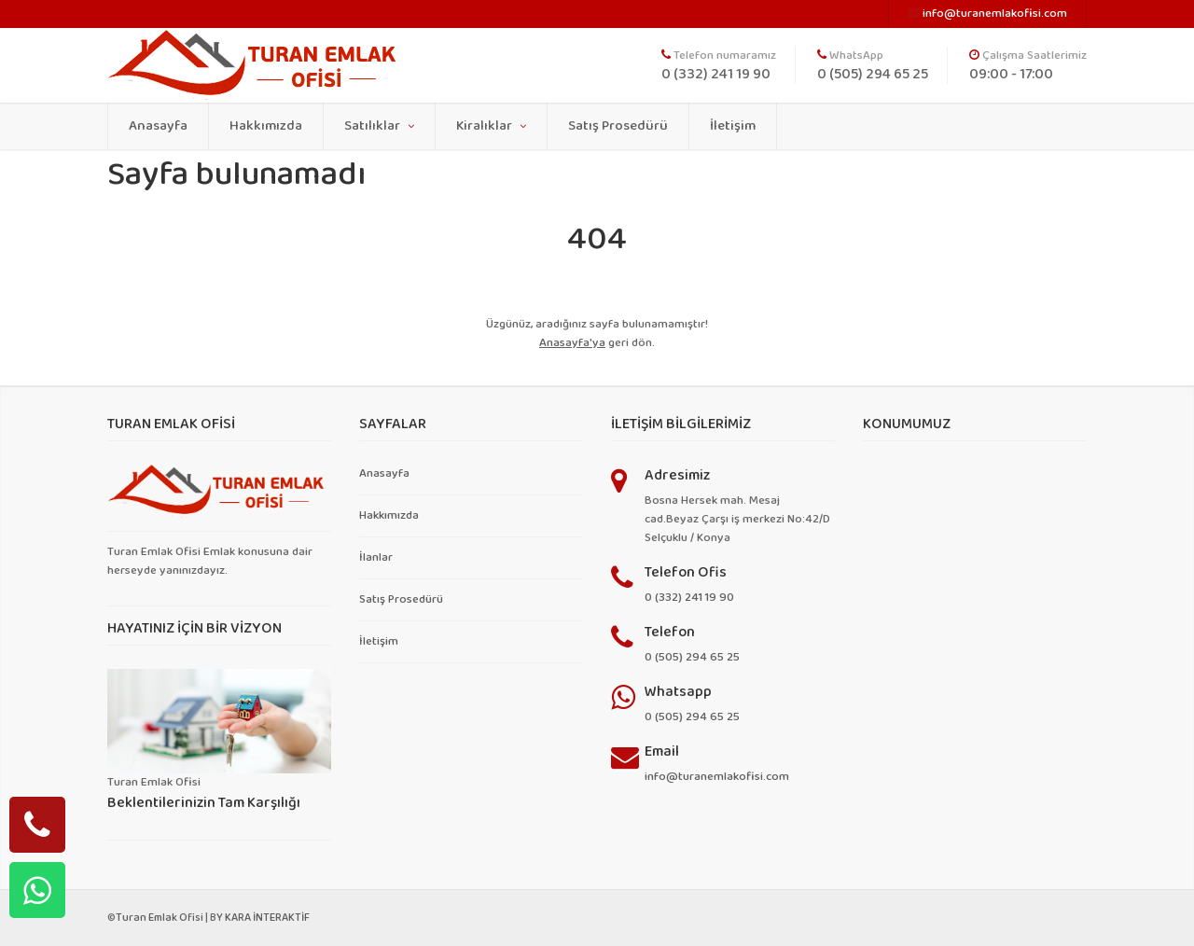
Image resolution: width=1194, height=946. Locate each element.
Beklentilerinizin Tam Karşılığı (203, 802)
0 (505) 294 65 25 (692, 657)
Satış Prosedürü (618, 126)
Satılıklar (379, 126)
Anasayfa (158, 126)
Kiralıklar (491, 126)
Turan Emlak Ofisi (159, 917)
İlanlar (376, 557)
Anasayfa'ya (572, 343)
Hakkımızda (265, 126)
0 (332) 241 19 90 (689, 597)
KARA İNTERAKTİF (267, 917)
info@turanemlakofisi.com (717, 776)
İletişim (733, 126)
